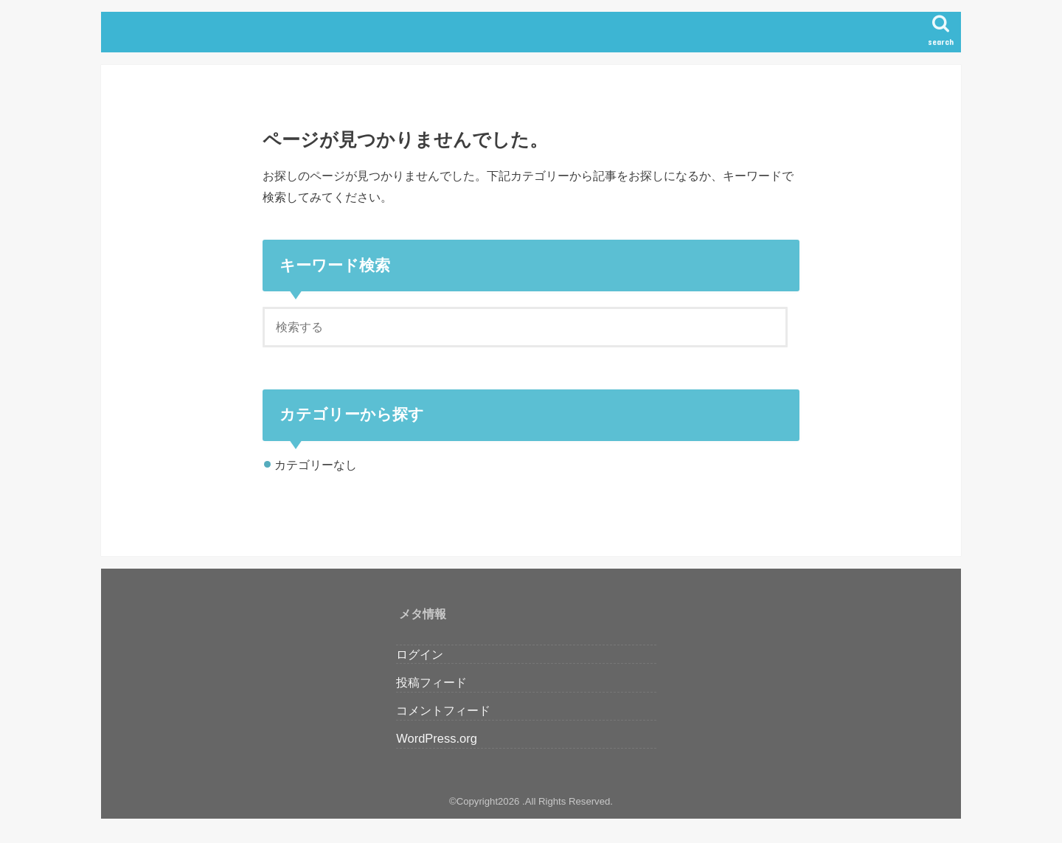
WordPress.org (436, 738)
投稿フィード (431, 682)
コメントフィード (443, 710)
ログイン (419, 654)
